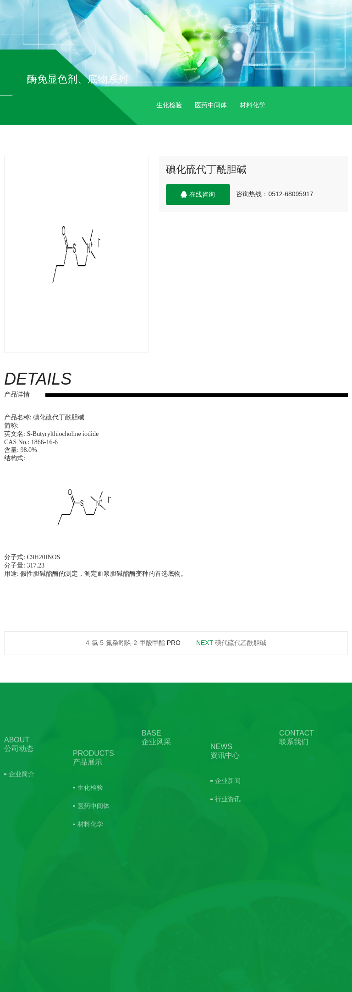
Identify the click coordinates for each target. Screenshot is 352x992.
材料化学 (252, 105)
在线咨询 (198, 194)
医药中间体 (211, 105)
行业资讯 (228, 831)
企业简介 (21, 797)
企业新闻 (228, 812)
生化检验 (169, 105)
